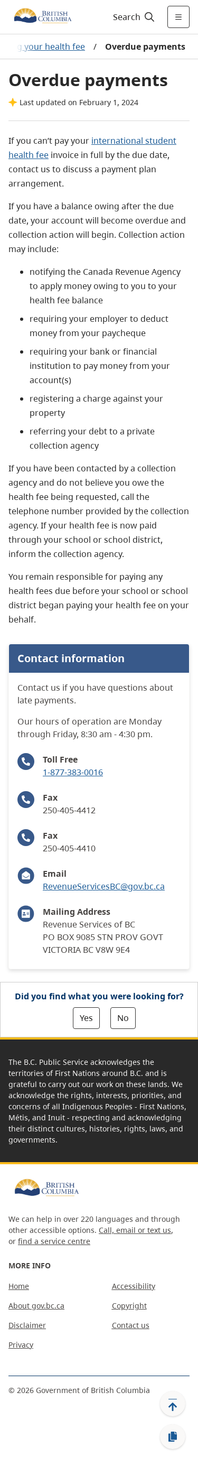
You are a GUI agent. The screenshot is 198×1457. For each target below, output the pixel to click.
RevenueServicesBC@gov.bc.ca (104, 886)
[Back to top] (172, 1403)
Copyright (129, 1306)
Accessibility (133, 1286)
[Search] (132, 17)
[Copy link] (172, 1437)
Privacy (20, 1345)
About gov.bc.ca (36, 1306)
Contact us (130, 1325)
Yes (86, 1018)
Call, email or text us (135, 1230)
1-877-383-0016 (73, 772)
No (123, 1018)
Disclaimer (27, 1325)
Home (18, 1286)
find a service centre (54, 1241)
